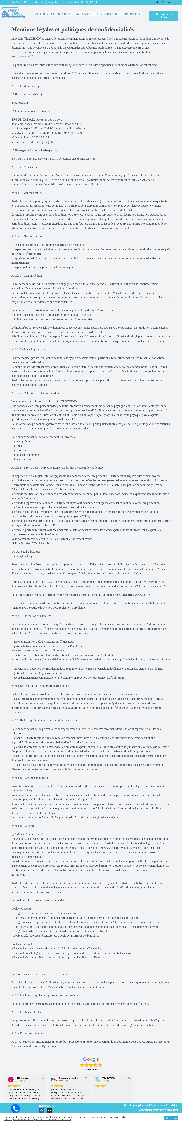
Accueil (40, 14)
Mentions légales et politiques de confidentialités (150, 1105)
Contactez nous (130, 14)
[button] (163, 16)
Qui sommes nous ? (60, 14)
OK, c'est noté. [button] (171, 1118)
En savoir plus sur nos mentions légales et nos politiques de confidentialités (37, 1119)
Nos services (84, 14)
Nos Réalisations (107, 14)
